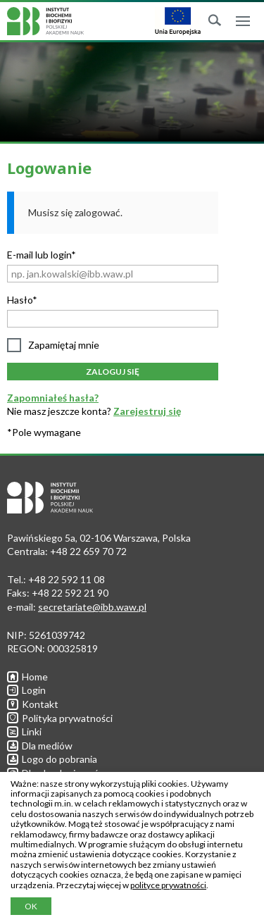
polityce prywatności (168, 885)
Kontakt (32, 704)
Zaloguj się (112, 371)
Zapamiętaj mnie (63, 345)
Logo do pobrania (52, 759)
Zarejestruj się (147, 411)
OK (31, 906)
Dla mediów (40, 746)
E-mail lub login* (41, 255)
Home (27, 677)
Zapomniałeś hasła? (53, 398)
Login (26, 690)
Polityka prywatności (60, 718)
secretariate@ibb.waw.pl (92, 607)
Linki (24, 731)
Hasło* (22, 300)
